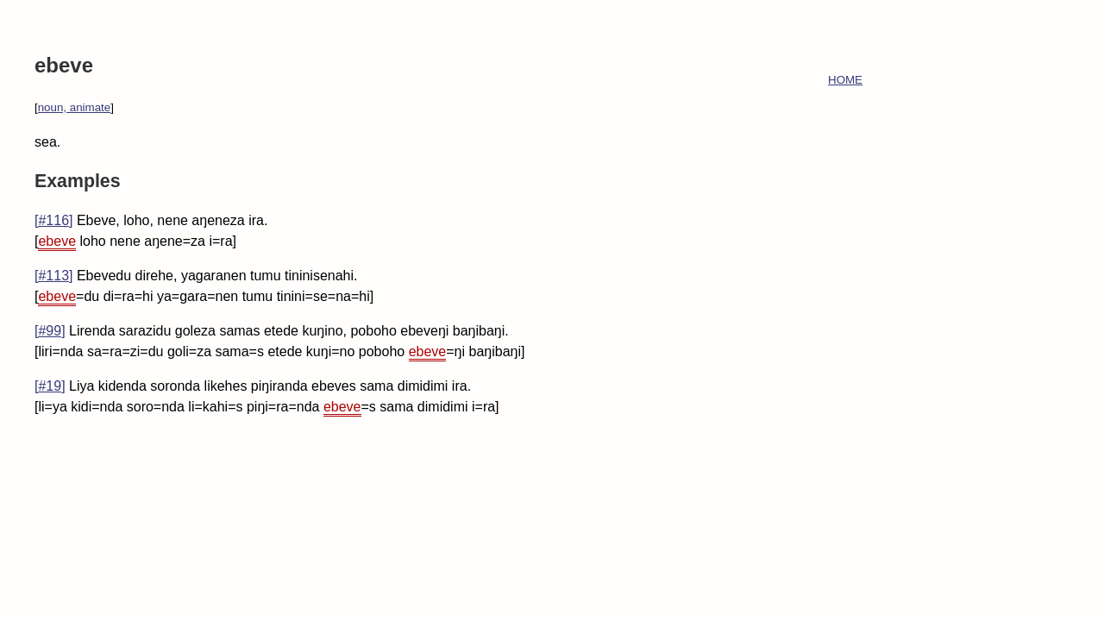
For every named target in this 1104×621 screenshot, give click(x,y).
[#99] (50, 330)
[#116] (53, 220)
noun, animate (74, 107)
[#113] (53, 275)
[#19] (50, 386)
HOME (845, 79)
